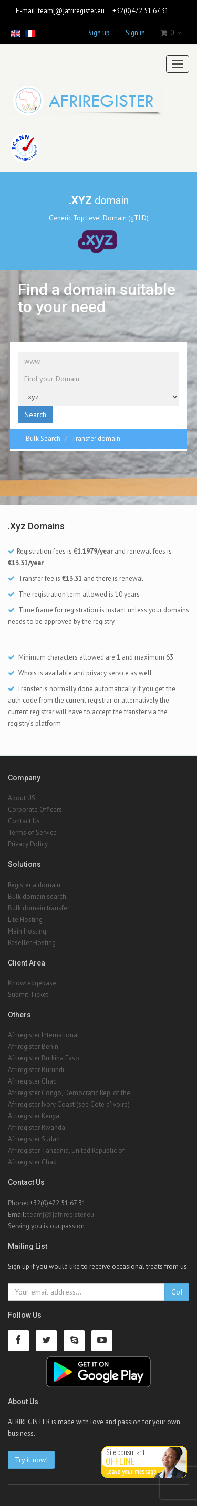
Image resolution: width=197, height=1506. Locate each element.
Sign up (99, 32)
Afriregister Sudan (34, 1138)
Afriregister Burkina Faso (43, 1058)
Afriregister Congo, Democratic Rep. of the (69, 1092)
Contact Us (24, 820)
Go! (176, 1292)
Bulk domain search (37, 896)
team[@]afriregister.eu (71, 10)
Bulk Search (43, 438)
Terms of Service (32, 832)
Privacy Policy (28, 844)
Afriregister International (43, 1035)
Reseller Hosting (32, 942)
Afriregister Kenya (33, 1115)
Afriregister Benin (33, 1046)
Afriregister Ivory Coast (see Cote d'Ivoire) (69, 1104)
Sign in (135, 32)
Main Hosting (27, 931)
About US (21, 797)
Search (35, 414)
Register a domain (34, 885)
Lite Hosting (25, 919)
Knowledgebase (32, 983)
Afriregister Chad (32, 1081)
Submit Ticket (28, 994)
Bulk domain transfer (38, 908)
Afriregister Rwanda (36, 1127)
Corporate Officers (35, 809)
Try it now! (31, 1460)
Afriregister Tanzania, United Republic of (66, 1150)
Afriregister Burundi (36, 1069)
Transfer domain (95, 438)
